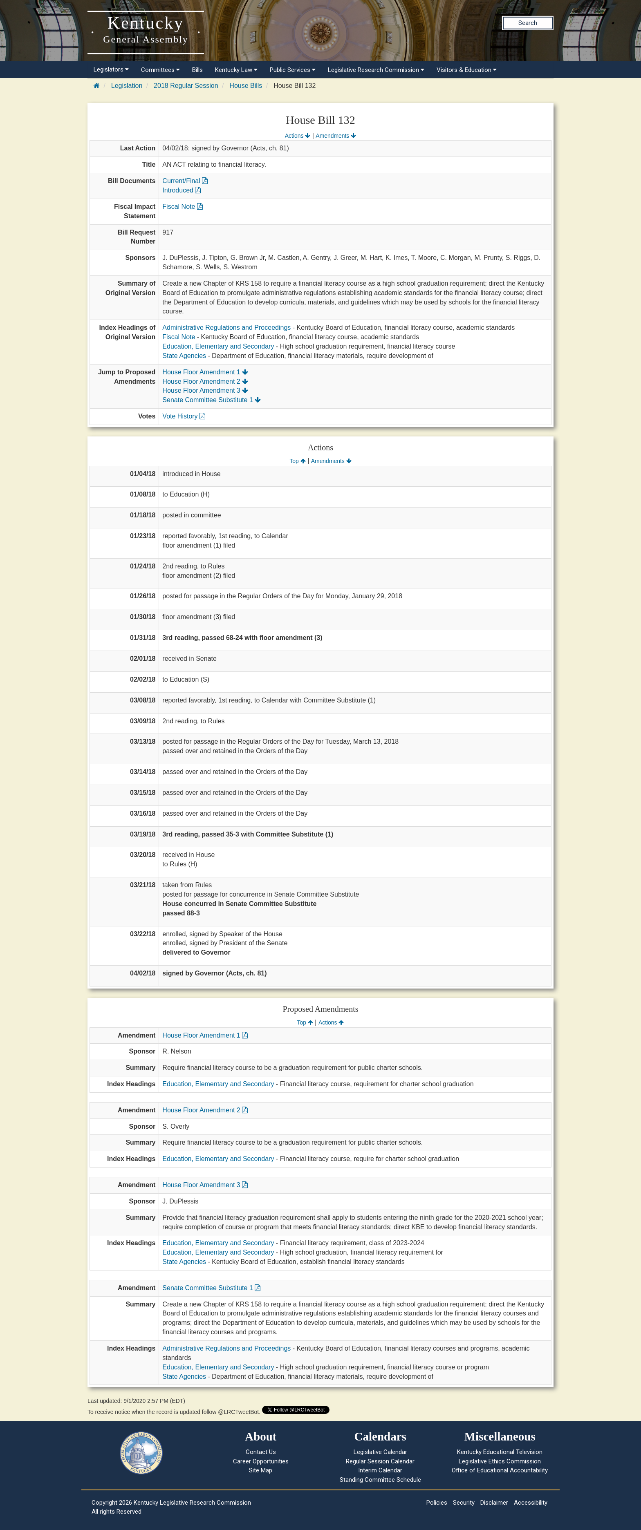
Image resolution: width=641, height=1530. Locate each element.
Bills (197, 70)
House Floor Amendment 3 (205, 390)
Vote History (183, 416)
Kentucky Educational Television (499, 1452)
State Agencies (184, 355)
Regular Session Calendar (380, 1461)
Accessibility (530, 1502)
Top (297, 461)
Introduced (181, 190)
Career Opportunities (261, 1461)
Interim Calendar (380, 1470)
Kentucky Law (236, 70)
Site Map (260, 1470)
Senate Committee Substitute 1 (211, 399)
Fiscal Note (182, 206)
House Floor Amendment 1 (205, 372)
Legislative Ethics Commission (500, 1461)
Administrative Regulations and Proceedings (226, 327)
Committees (160, 70)
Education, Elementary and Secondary (218, 346)
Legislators (111, 69)
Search (527, 23)
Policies (436, 1502)
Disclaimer (494, 1502)
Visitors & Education (467, 70)
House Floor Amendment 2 (205, 381)
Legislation (127, 85)
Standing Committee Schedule (380, 1479)
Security (464, 1502)
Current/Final (185, 180)
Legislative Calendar (380, 1452)
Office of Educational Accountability (500, 1470)
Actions (297, 135)
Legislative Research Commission (376, 70)
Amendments (336, 135)
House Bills (245, 85)
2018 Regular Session (186, 85)
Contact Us (261, 1452)
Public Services (293, 70)
